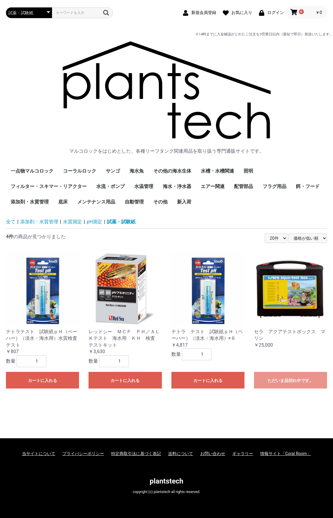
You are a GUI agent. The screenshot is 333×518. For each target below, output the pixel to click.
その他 (160, 202)
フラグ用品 (274, 186)
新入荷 (184, 202)
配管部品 (243, 186)
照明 (248, 171)
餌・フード (308, 186)
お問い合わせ (212, 453)
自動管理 (134, 202)
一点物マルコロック (32, 171)
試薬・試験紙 (121, 222)
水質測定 (72, 222)
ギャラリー (242, 453)
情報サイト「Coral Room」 (285, 453)
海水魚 (137, 171)
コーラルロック (79, 171)
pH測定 (94, 222)
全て (10, 222)
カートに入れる (42, 380)
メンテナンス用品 (96, 202)
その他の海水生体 (172, 171)
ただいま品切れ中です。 (290, 380)
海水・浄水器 (177, 186)
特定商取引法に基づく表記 (136, 453)
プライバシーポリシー (83, 453)
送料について (180, 453)
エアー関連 (213, 186)
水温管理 (143, 186)
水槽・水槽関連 (217, 171)
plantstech (167, 481)
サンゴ (113, 171)
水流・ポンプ (110, 186)
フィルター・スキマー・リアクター (49, 186)
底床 (63, 202)
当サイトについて (38, 453)
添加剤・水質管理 (30, 202)
